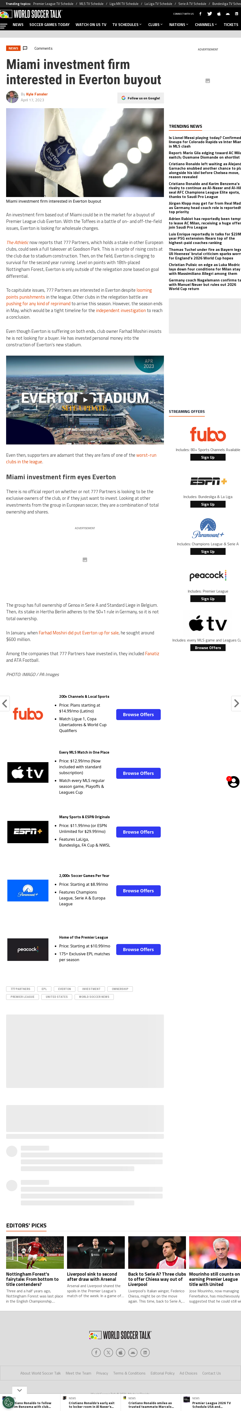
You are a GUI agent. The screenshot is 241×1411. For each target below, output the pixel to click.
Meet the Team (78, 1373)
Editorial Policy (162, 1373)
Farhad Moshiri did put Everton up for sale (79, 632)
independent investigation (121, 310)
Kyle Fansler (37, 94)
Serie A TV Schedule (192, 3)
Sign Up (208, 457)
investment (91, 989)
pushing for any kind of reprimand (38, 303)
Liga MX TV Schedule (124, 3)
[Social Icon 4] (145, 1352)
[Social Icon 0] (96, 1352)
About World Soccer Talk (40, 1373)
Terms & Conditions (129, 1373)
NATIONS (179, 24)
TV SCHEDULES (127, 24)
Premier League (22, 997)
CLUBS (155, 24)
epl (44, 989)
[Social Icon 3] (133, 1352)
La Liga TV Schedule (158, 3)
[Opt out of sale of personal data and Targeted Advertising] (8, 1402)
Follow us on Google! (144, 98)
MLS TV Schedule (91, 3)
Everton (64, 989)
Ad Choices (188, 1373)
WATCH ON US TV (91, 24)
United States (57, 997)
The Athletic (17, 242)
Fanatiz (152, 653)
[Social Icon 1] (108, 1352)
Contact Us (211, 1373)
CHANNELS (206, 24)
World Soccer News (94, 997)
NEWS (18, 24)
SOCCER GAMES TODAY (49, 24)
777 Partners (20, 989)
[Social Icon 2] (120, 1352)
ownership (120, 989)
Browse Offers (138, 714)
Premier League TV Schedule (53, 3)
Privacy (102, 1373)
